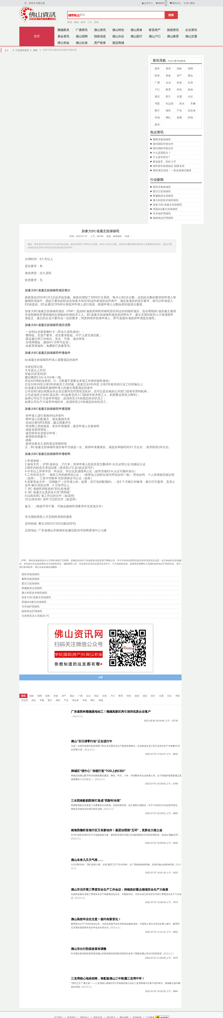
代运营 (169, 103)
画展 (179, 117)
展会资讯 (63, 36)
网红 (168, 117)
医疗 (168, 96)
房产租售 (100, 42)
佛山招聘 (82, 36)
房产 (179, 75)
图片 (157, 110)
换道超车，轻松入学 (164, 161)
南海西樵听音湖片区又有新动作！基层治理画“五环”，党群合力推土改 (116, 830)
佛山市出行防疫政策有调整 (88, 948)
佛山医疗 (136, 36)
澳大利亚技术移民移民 (166, 200)
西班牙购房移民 (162, 186)
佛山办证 (118, 36)
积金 (179, 82)
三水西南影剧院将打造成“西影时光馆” (96, 800)
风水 (181, 103)
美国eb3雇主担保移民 (165, 209)
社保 (190, 82)
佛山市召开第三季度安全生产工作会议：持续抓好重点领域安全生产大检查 (119, 889)
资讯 (168, 68)
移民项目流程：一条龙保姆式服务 (172, 170)
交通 (179, 96)
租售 (157, 75)
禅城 (69, 22)
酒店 (157, 96)
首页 (37, 36)
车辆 (193, 103)
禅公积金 (63, 42)
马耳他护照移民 (162, 213)
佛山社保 (82, 42)
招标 (179, 68)
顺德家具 (63, 29)
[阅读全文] (78, 716)
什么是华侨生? (161, 157)
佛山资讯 (100, 29)
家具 (157, 124)
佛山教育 (173, 36)
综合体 (192, 110)
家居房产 (155, 29)
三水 (89, 22)
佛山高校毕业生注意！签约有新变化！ (96, 919)
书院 (157, 103)
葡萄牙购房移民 (162, 139)
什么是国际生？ (162, 152)
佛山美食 (136, 29)
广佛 (157, 82)
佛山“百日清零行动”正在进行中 (91, 741)
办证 (190, 96)
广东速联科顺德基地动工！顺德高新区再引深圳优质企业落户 (111, 711)
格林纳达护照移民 (163, 217)
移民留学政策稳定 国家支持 (168, 165)
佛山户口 (155, 36)
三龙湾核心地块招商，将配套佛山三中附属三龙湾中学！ (108, 978)
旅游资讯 (173, 29)
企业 (168, 82)
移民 (33, 50)
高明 (96, 22)
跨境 (190, 117)
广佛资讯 (82, 29)
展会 (190, 75)
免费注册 (40, 3)
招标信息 (100, 36)
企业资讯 (191, 29)
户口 (157, 89)
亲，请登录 (29, 3)
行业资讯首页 (21, 50)
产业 (179, 110)
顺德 (76, 22)
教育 (168, 89)
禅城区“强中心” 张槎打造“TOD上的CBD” (98, 770)
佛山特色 (118, 29)
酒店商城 (118, 42)
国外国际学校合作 (163, 148)
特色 (179, 89)
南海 (83, 22)
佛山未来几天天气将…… (87, 859)
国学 (157, 68)
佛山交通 (191, 36)
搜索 (171, 15)
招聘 (190, 68)
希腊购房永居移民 (163, 195)
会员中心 (147, 3)
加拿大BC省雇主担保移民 (167, 204)
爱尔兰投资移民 (162, 191)
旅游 (190, 89)
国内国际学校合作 (163, 143)
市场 (157, 117)
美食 (168, 75)
